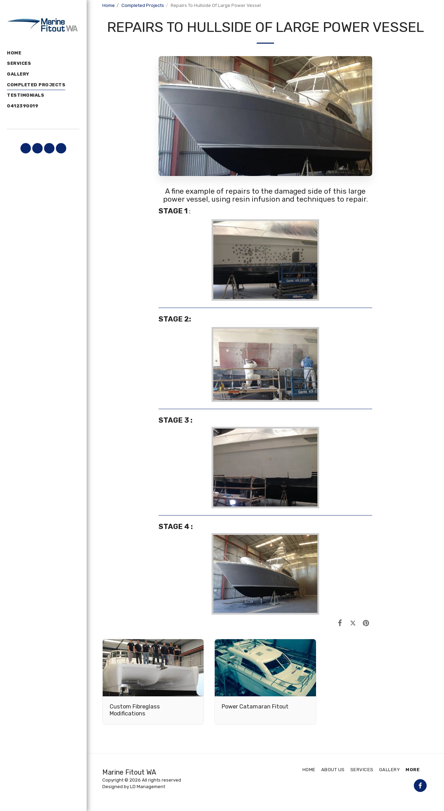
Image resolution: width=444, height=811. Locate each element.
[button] (25, 148)
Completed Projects (142, 5)
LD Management (147, 786)
